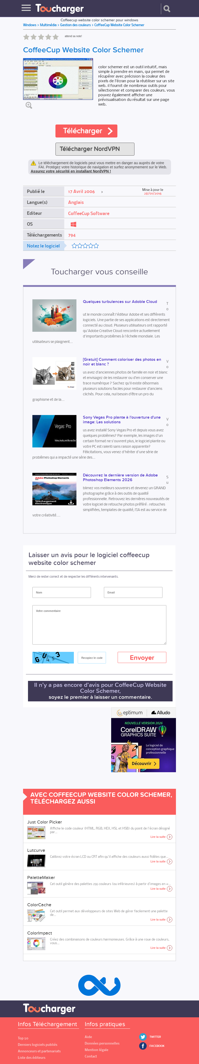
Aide (88, 1036)
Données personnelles (102, 1043)
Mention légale (96, 1049)
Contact (91, 1056)
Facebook (157, 1046)
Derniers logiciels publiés (37, 1044)
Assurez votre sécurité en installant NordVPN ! (71, 171)
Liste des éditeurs (31, 1057)
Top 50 (23, 1038)
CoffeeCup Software (88, 213)
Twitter (155, 1037)
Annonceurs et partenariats (39, 1051)
